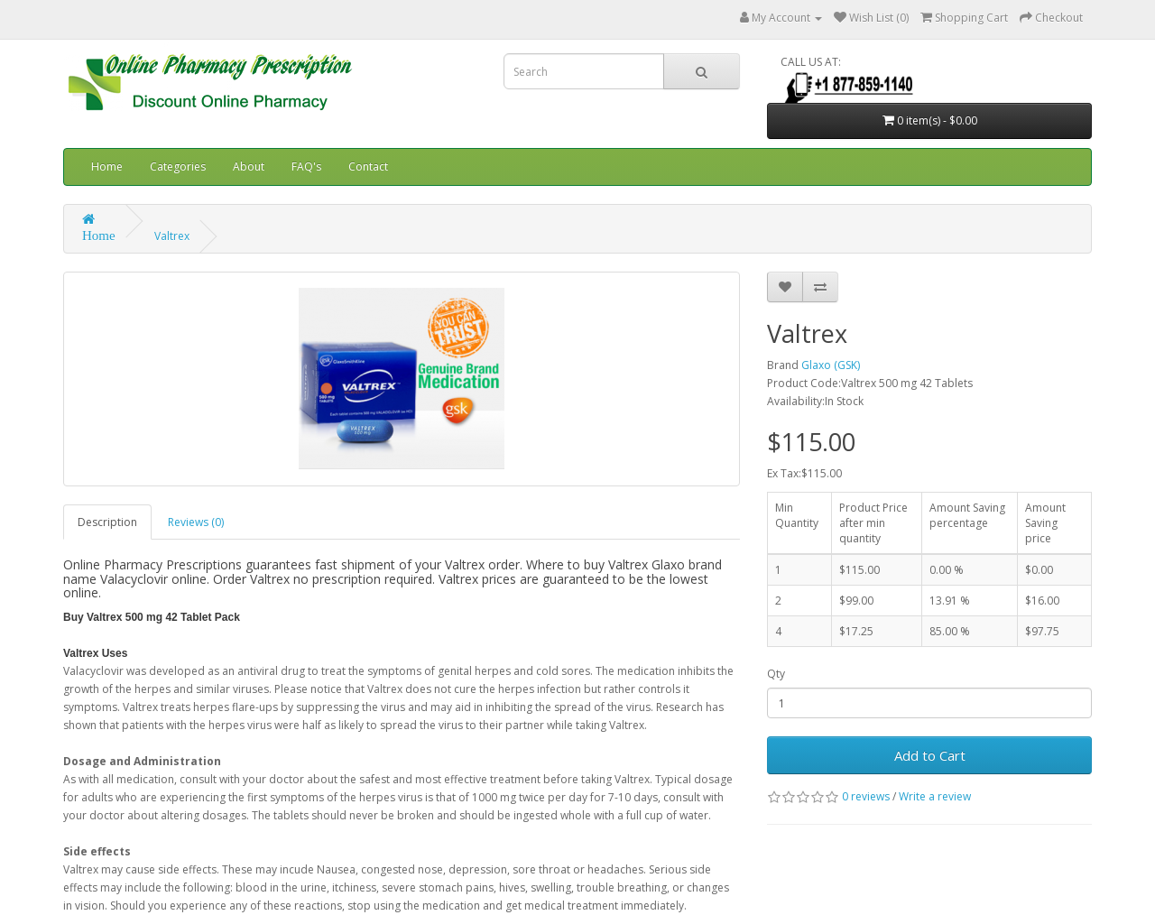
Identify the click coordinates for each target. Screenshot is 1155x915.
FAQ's (306, 166)
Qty (776, 673)
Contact (368, 166)
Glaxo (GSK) (830, 365)
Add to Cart (930, 755)
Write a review (935, 796)
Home (107, 166)
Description (107, 522)
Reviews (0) (196, 522)
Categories (178, 166)
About (248, 166)
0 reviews (866, 796)
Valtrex (171, 236)
